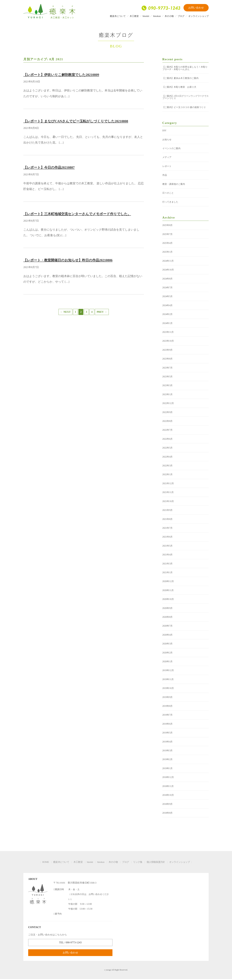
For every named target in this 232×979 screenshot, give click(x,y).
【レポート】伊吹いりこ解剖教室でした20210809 (61, 74)
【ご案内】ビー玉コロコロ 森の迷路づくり (184, 107)
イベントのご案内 (171, 148)
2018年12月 (168, 777)
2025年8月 (167, 225)
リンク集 (137, 862)
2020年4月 (167, 634)
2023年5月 (167, 376)
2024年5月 (167, 296)
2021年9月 (167, 510)
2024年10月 (168, 269)
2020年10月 (168, 599)
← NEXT (65, 311)
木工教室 (134, 16)
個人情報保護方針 (156, 862)
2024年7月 (167, 287)
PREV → (102, 311)
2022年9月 (167, 412)
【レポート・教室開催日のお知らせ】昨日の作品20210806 (67, 260)
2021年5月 (167, 545)
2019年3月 (167, 750)
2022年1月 (167, 474)
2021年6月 (167, 536)
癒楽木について (118, 16)
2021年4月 (167, 554)
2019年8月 (167, 706)
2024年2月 (167, 314)
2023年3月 (167, 385)
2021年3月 (167, 563)
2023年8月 (167, 358)
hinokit (146, 16)
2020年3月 (167, 643)
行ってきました (170, 202)
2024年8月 (167, 278)
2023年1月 (167, 394)
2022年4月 (167, 456)
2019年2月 (167, 759)
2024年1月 (167, 323)
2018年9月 (167, 804)
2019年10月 (168, 688)
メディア (166, 157)
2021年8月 (167, 519)
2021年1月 (167, 572)
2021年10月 (168, 501)
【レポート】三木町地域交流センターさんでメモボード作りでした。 (77, 214)
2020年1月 (167, 661)
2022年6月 (167, 439)
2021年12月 (168, 483)
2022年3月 (167, 465)
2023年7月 (167, 367)
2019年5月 (167, 732)
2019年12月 (168, 670)
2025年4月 (167, 243)
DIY (164, 130)
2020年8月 (167, 617)
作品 (164, 175)
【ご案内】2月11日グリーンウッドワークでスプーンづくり (185, 97)
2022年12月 (168, 403)
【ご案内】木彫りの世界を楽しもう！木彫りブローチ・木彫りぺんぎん (185, 68)
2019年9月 (167, 697)
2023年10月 (168, 341)
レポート (166, 166)
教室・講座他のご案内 (173, 184)
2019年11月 (168, 679)
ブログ (181, 16)
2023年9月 (167, 350)
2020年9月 (167, 608)
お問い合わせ (196, 7)
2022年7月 (167, 430)
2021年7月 (167, 528)
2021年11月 (168, 492)
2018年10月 (168, 795)
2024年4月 (167, 305)
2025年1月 (167, 252)
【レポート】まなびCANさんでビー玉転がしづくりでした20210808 (75, 121)
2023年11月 (168, 332)
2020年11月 (168, 590)
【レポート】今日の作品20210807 (49, 167)
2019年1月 (167, 768)
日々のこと (168, 193)
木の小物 (169, 16)
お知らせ (166, 139)
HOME (45, 862)
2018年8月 (167, 813)
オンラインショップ (198, 16)
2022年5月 (167, 447)
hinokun (157, 16)
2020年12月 (168, 581)
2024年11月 (168, 261)
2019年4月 (167, 741)
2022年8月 (167, 421)
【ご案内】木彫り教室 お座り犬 (179, 87)
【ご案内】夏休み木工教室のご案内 (180, 78)
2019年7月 (167, 715)
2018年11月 (168, 786)
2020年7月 (167, 625)
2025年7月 (167, 234)
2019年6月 (167, 724)
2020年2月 (167, 652)
